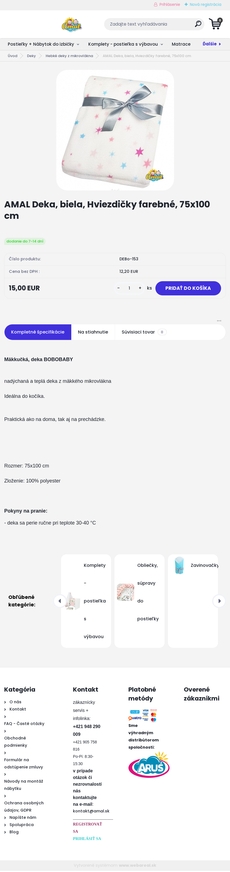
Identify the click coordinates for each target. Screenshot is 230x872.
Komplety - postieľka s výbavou (123, 44)
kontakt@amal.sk (91, 812)
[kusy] (126, 289)
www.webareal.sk (137, 866)
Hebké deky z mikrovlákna (69, 55)
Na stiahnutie (93, 333)
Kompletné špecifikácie (37, 333)
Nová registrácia (205, 4)
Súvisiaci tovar (144, 333)
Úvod (12, 55)
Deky (31, 55)
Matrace (181, 44)
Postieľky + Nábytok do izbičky (41, 44)
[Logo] (38, 24)
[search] (182, 26)
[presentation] (60, 602)
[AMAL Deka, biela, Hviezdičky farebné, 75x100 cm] (115, 130)
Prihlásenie (170, 4)
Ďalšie (210, 44)
